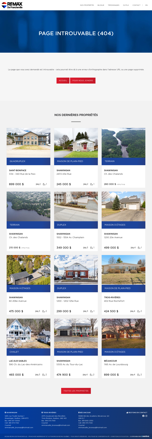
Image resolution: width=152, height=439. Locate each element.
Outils (126, 5)
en (146, 5)
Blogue (101, 5)
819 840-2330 (87, 421)
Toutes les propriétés (76, 391)
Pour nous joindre (82, 81)
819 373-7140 (14, 423)
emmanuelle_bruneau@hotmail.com (19, 427)
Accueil (63, 81)
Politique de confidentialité (98, 436)
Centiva (145, 436)
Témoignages (113, 5)
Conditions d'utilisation (119, 436)
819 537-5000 (14, 421)
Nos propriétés (87, 5)
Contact (136, 5)
